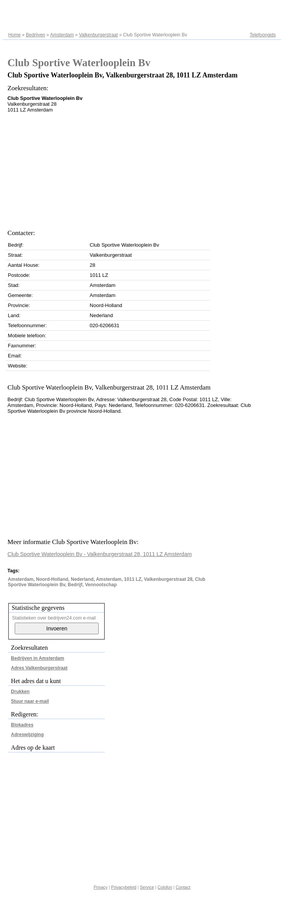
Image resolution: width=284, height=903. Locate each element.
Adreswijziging (27, 734)
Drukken (20, 691)
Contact (183, 887)
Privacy (101, 887)
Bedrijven (35, 35)
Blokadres (22, 725)
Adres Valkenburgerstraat (39, 668)
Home (14, 35)
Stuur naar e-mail (30, 701)
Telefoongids (262, 35)
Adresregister (261, 8)
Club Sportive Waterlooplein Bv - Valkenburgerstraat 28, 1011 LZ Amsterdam (99, 554)
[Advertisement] (125, 169)
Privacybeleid (123, 887)
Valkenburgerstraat (98, 35)
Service (147, 887)
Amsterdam (62, 35)
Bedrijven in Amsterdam (37, 658)
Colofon (164, 887)
